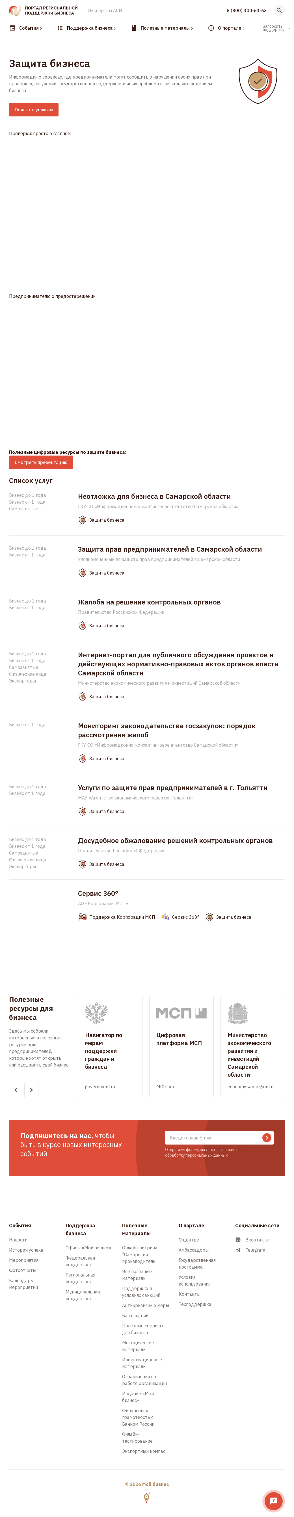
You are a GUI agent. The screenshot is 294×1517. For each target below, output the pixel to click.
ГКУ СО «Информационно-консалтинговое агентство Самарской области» (158, 506)
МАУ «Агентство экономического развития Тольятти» (136, 798)
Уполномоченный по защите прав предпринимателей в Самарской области (159, 559)
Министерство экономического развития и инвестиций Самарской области (159, 683)
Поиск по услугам (34, 109)
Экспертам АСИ (105, 10)
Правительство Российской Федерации (121, 612)
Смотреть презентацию (41, 462)
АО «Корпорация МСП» (103, 903)
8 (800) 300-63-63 (247, 10)
